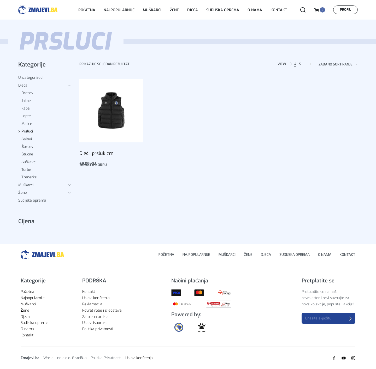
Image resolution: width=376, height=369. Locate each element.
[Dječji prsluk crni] (111, 110)
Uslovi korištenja (139, 357)
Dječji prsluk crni (97, 153)
